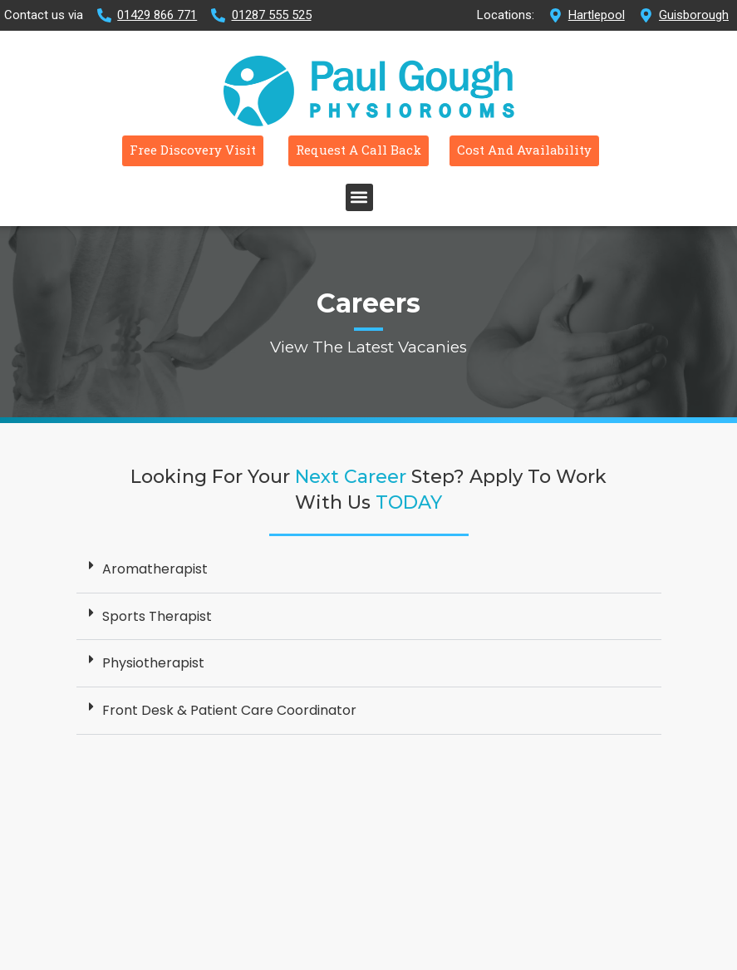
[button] (359, 219)
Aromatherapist (155, 590)
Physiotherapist (153, 684)
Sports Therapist (157, 637)
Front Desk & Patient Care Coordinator (229, 731)
